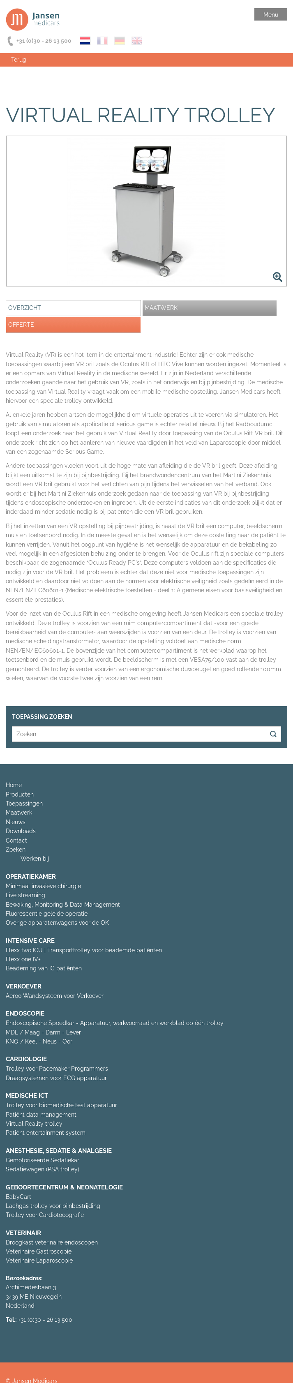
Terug (18, 59)
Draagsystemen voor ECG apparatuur (56, 1078)
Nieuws (15, 822)
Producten (20, 794)
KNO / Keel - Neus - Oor (39, 1041)
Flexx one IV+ (23, 959)
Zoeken (15, 849)
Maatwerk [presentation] (161, 308)
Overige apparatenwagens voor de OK (57, 922)
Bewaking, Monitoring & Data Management (63, 904)
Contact (16, 840)
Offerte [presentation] (21, 324)
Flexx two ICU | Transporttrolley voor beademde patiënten (84, 950)
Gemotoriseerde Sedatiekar (42, 1160)
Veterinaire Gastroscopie (39, 1251)
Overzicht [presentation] (24, 308)
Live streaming (25, 895)
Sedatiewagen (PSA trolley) (42, 1169)
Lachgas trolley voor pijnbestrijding (53, 1206)
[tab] (73, 308)
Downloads (21, 831)
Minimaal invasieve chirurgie (43, 886)
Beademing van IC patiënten (44, 968)
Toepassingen (24, 803)
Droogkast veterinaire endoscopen (52, 1242)
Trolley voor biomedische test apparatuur (61, 1105)
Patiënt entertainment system (45, 1132)
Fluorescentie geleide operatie (47, 913)
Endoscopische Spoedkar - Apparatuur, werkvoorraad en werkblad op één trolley (115, 1023)
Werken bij (35, 858)
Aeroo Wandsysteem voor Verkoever (55, 996)
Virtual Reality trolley (34, 1123)
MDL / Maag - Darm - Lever (43, 1032)
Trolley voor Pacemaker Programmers (57, 1068)
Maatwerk (19, 812)
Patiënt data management (41, 1114)
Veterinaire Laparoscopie (39, 1260)
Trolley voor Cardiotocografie (45, 1215)
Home (14, 785)
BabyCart (18, 1197)
